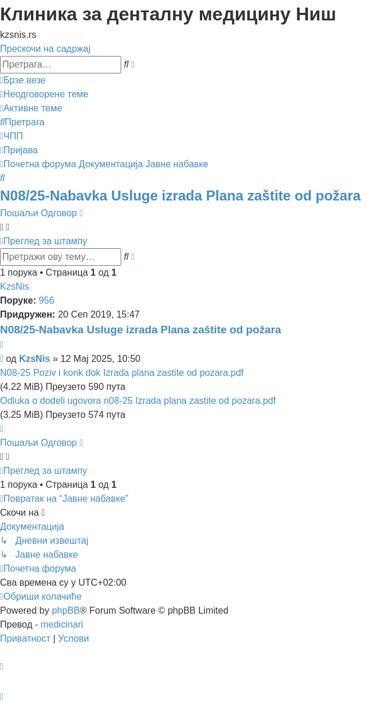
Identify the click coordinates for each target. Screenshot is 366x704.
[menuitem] (44, 94)
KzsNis (14, 286)
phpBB (66, 610)
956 (46, 300)
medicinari (62, 624)
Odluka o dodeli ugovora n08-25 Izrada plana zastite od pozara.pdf (138, 401)
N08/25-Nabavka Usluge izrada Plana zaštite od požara (180, 195)
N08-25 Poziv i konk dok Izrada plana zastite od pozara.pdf (122, 373)
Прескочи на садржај (45, 49)
